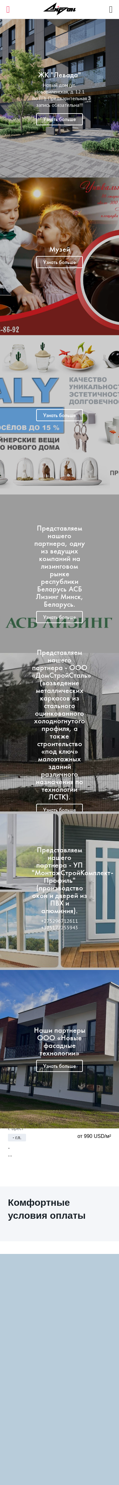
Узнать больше (59, 119)
